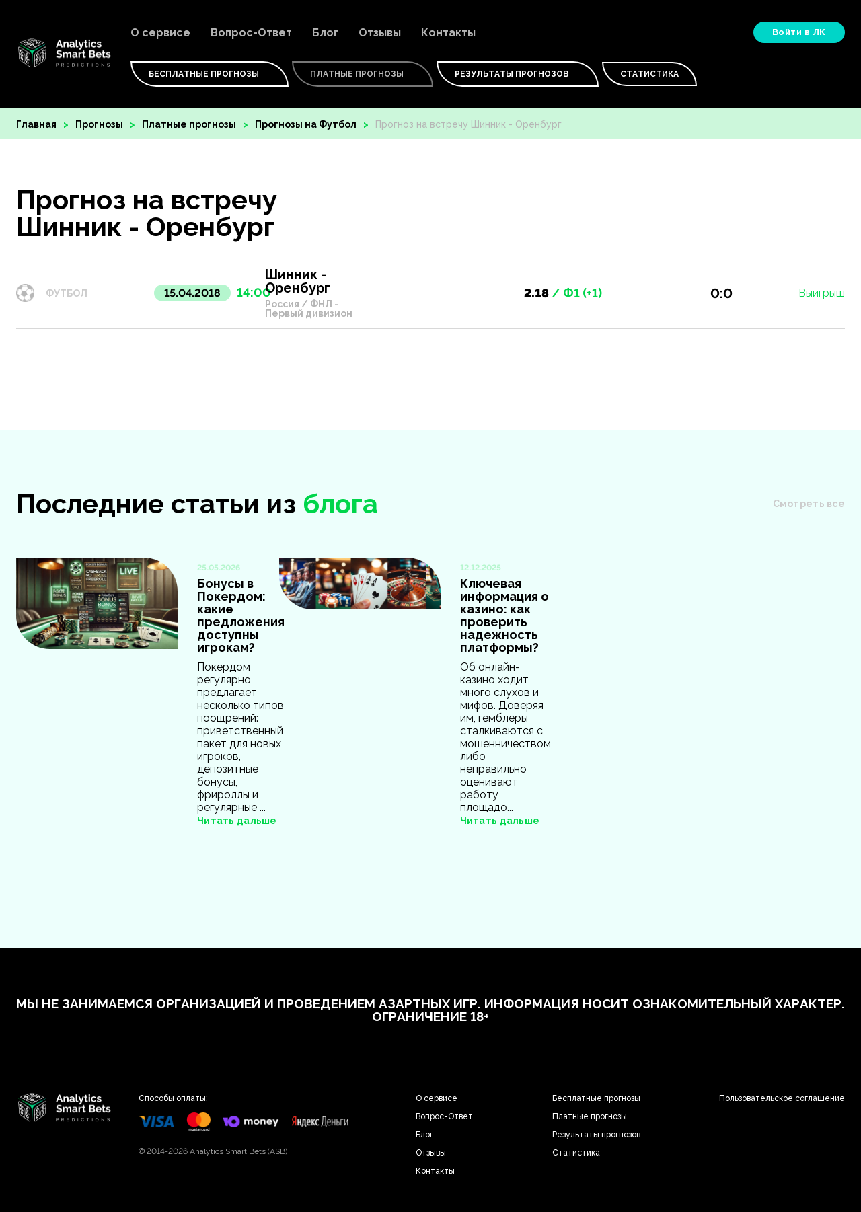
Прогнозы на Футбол (306, 124)
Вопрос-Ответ (251, 32)
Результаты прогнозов (518, 74)
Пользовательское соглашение (782, 1098)
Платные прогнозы (189, 124)
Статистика (649, 74)
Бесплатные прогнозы (596, 1098)
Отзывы (380, 32)
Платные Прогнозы (362, 74)
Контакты (448, 32)
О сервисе (160, 32)
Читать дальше (237, 820)
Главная (36, 124)
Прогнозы (99, 124)
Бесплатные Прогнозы (209, 74)
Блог (325, 32)
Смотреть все (809, 503)
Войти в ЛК (799, 32)
